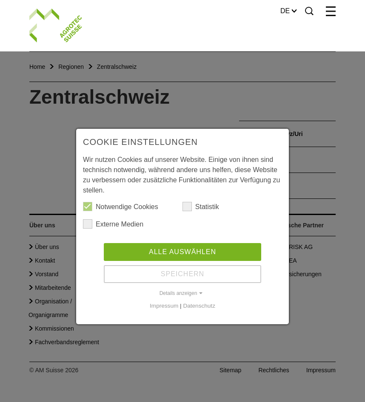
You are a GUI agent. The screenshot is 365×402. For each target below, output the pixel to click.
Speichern (182, 273)
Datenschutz (199, 306)
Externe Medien (113, 224)
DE (288, 10)
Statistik (200, 206)
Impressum (164, 306)
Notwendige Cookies (120, 206)
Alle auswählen (182, 251)
